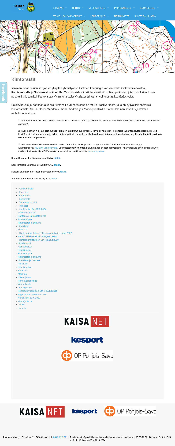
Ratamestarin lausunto (29, 222)
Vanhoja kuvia (25, 301)
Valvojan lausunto (27, 212)
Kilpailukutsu (24, 250)
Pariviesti (23, 263)
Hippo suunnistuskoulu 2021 (32, 294)
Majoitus (22, 274)
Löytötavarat (24, 243)
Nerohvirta (121, 16)
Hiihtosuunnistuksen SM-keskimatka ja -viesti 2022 (45, 233)
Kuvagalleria (25, 287)
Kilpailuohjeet (25, 219)
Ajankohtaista (26, 188)
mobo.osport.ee (96, 151)
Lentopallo (97, 16)
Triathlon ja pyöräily (67, 16)
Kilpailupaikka (25, 267)
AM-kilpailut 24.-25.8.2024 (32, 209)
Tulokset (23, 205)
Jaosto (22, 308)
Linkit (22, 304)
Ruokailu (22, 270)
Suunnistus (147, 8)
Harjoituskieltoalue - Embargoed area (37, 236)
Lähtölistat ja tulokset (29, 260)
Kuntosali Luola (145, 16)
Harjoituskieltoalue (27, 280)
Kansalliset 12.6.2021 (29, 297)
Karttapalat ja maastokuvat (32, 216)
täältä (57, 158)
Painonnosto (122, 8)
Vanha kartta (24, 284)
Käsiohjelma (24, 277)
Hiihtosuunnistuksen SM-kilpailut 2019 (39, 240)
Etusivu (58, 8)
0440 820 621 (60, 437)
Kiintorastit (24, 199)
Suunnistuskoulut (28, 202)
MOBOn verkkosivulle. (46, 147)
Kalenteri (23, 192)
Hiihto (76, 8)
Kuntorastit (24, 195)
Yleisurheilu (97, 8)
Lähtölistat (23, 226)
